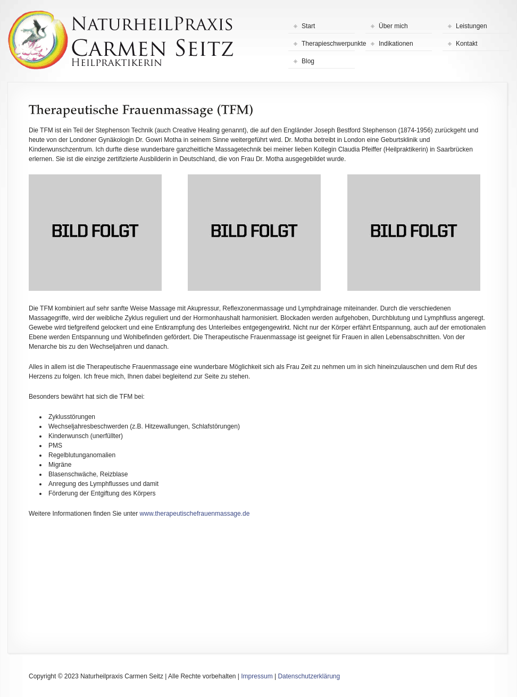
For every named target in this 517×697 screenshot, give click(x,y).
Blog (308, 61)
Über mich (393, 26)
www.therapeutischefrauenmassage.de (195, 513)
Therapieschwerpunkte (328, 43)
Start (308, 26)
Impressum (256, 676)
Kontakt (467, 43)
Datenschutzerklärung (309, 676)
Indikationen (396, 43)
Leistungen (471, 26)
